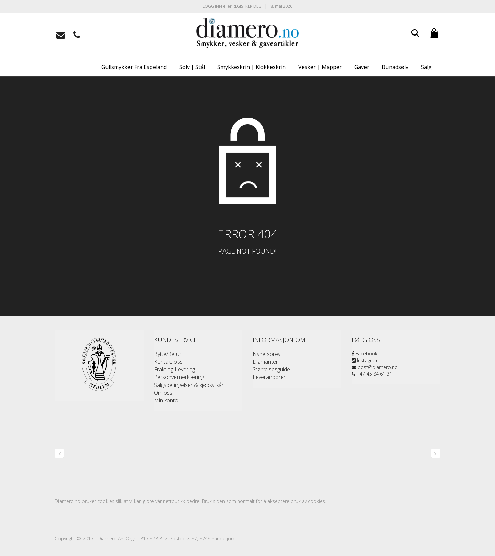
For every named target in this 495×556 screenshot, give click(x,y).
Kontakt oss (168, 361)
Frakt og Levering (174, 369)
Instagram (365, 360)
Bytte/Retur (167, 354)
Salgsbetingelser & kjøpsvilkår (189, 385)
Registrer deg (247, 6)
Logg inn (212, 6)
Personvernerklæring (179, 377)
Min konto (166, 400)
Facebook (364, 353)
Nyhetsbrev (266, 354)
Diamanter (265, 361)
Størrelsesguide (271, 369)
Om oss (163, 392)
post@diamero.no (375, 367)
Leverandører (269, 377)
